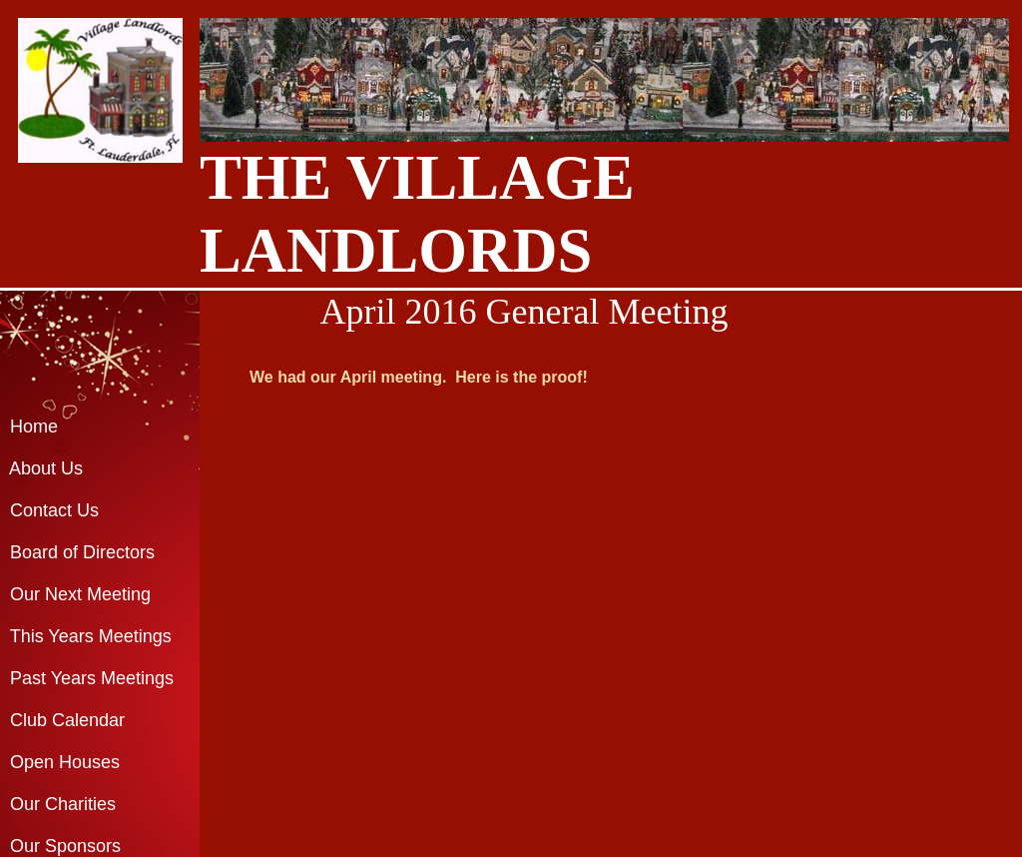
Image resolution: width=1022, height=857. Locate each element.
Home (34, 426)
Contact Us (54, 510)
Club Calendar (62, 720)
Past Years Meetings (92, 678)
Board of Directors (82, 552)
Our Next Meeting (80, 594)
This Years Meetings (91, 636)
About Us (46, 468)
